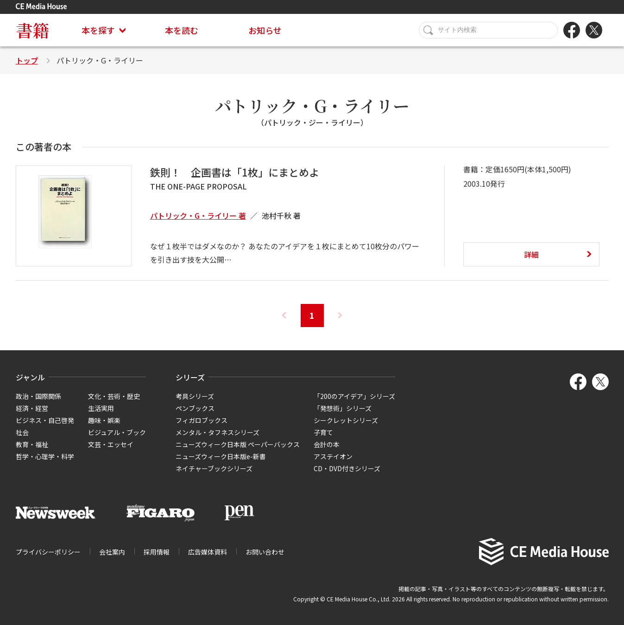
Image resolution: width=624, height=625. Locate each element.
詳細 (531, 254)
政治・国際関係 (38, 396)
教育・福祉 (32, 444)
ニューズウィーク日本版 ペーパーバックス (238, 444)
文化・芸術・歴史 (114, 396)
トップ (27, 60)
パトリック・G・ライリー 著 (198, 215)
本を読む (181, 30)
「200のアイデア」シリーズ (354, 396)
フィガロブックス (201, 420)
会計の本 (327, 444)
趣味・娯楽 (104, 420)
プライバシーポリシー (48, 551)
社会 (22, 432)
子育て (323, 432)
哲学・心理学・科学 (45, 456)
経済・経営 (32, 408)
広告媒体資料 (207, 551)
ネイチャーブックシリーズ (214, 468)
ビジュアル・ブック (117, 432)
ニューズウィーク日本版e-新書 (221, 456)
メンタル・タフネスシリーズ (217, 432)
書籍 (32, 30)
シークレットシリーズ (346, 420)
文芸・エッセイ (110, 444)
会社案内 (112, 551)
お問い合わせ (265, 551)
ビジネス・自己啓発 (45, 420)
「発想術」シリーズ (343, 408)
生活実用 (101, 408)
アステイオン (333, 456)
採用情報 (157, 551)
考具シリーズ (195, 396)
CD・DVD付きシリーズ (347, 468)
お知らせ (265, 30)
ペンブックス (195, 408)
